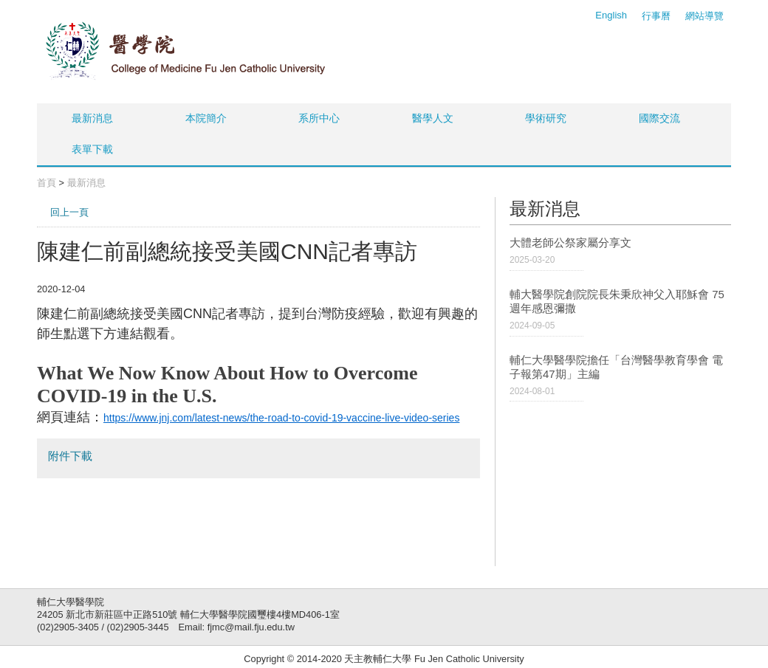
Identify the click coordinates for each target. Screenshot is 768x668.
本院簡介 (206, 118)
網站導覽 (704, 15)
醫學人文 (432, 118)
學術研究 (545, 118)
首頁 (46, 182)
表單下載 (92, 149)
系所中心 (319, 118)
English (611, 15)
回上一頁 (69, 212)
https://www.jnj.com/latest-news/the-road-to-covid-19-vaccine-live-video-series (281, 418)
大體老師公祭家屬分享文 (570, 242)
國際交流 (659, 118)
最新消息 (92, 118)
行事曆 (656, 15)
